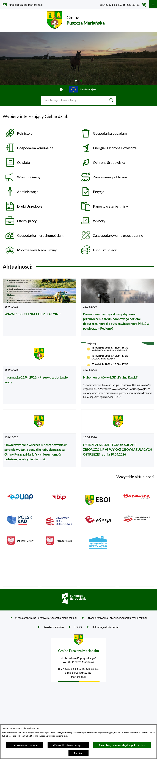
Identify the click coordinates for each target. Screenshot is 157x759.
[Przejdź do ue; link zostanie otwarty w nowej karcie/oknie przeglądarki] (82, 89)
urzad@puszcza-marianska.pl (53, 735)
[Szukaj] (111, 100)
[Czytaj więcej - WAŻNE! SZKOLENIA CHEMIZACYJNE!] (39, 308)
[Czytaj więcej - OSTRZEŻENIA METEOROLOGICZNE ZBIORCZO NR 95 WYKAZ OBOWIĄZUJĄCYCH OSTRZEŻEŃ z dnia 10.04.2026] (118, 438)
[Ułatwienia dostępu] (61, 89)
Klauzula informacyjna (25, 745)
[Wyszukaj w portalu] (74, 100)
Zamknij (78, 753)
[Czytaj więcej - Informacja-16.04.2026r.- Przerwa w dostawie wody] (39, 373)
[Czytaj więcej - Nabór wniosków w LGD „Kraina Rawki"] (118, 373)
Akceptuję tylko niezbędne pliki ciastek (122, 745)
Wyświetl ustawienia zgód (68, 745)
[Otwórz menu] (153, 4)
